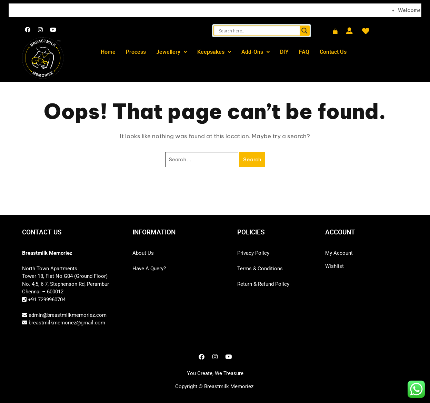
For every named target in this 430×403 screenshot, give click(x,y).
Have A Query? (149, 268)
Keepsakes (214, 52)
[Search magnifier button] (304, 31)
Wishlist (334, 266)
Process (136, 52)
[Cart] (335, 31)
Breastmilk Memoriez (228, 386)
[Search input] (258, 31)
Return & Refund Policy (263, 284)
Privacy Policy (253, 253)
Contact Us (333, 52)
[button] (171, 52)
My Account (339, 253)
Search (252, 159)
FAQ (304, 52)
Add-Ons (255, 52)
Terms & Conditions (260, 268)
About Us (143, 253)
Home (108, 52)
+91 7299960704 (46, 299)
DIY (284, 52)
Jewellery (171, 52)
